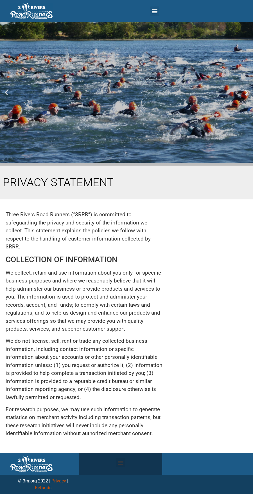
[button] (154, 11)
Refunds (43, 487)
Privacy (58, 481)
